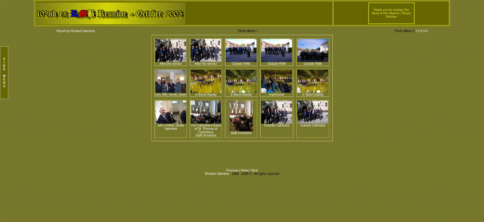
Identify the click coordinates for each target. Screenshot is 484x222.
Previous (232, 170)
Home (245, 170)
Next (255, 170)
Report (61, 31)
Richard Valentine (217, 173)
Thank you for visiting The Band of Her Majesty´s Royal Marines (391, 13)
